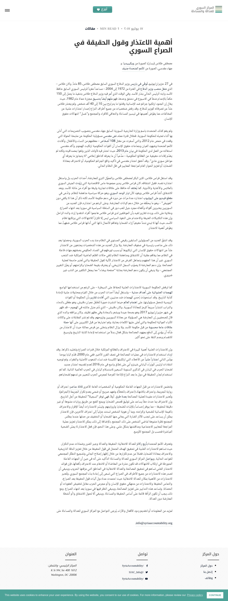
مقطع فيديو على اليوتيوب (157, 198)
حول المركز (206, 565)
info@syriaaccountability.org (154, 523)
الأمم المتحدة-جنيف (133, 68)
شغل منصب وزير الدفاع (153, 89)
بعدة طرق (121, 396)
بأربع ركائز (142, 444)
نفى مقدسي (110, 136)
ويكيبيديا (128, 63)
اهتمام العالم (130, 302)
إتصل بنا (208, 572)
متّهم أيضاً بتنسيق (103, 99)
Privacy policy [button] (195, 595)
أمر (110, 94)
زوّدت (78, 183)
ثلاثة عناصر (76, 387)
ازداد (169, 354)
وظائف (209, 578)
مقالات (90, 29)
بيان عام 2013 (125, 151)
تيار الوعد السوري (119, 193)
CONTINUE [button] (215, 595)
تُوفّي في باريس (139, 84)
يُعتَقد (134, 188)
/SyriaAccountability (135, 565)
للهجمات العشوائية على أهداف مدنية (152, 292)
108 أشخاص (107, 141)
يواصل (149, 459)
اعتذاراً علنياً (152, 359)
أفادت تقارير (97, 297)
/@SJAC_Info (138, 572)
